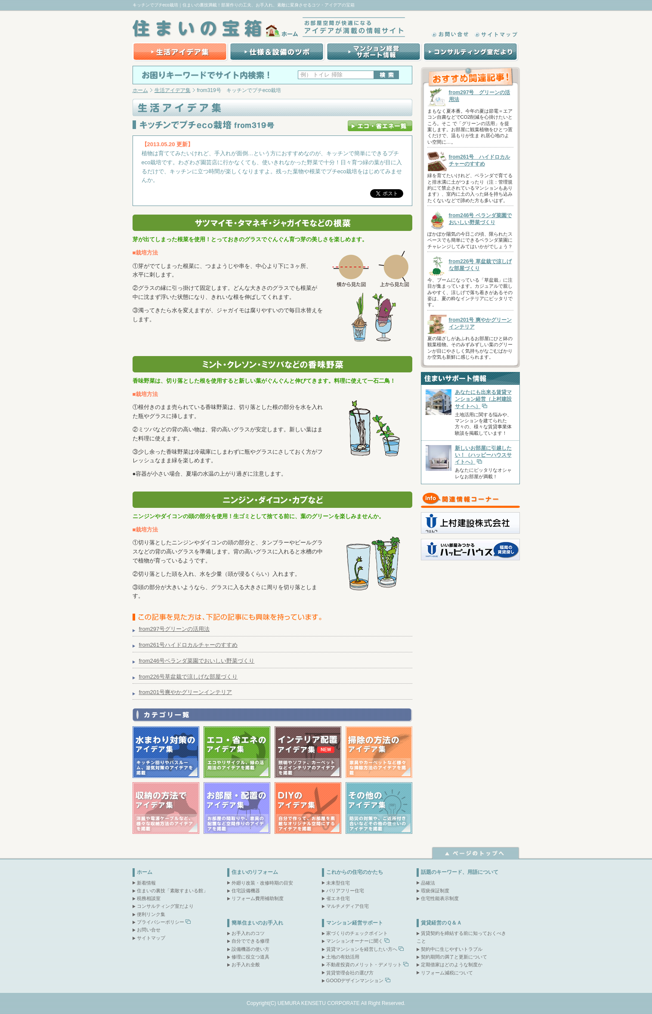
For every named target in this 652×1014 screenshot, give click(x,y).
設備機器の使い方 (250, 949)
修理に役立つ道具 (250, 956)
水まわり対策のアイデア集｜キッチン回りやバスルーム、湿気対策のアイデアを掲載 (166, 752)
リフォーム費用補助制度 (258, 898)
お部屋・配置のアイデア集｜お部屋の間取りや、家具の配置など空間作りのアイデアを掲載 (237, 808)
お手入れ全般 (246, 964)
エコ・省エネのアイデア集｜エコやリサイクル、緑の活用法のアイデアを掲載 (237, 752)
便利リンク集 (151, 914)
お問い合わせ (451, 34)
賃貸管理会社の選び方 (350, 972)
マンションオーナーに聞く (354, 940)
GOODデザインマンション (355, 980)
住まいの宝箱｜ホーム (216, 28)
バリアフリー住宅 (345, 890)
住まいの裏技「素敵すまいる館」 (172, 890)
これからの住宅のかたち (354, 872)
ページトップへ (476, 853)
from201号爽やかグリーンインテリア (185, 692)
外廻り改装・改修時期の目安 (262, 882)
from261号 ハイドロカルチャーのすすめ (479, 160)
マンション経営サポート (354, 923)
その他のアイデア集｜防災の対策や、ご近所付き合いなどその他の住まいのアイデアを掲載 (379, 808)
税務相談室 (149, 898)
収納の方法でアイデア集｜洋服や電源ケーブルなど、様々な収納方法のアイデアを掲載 (166, 808)
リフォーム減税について (447, 972)
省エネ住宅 (338, 898)
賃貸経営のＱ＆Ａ (441, 923)
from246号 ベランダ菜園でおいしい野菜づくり (480, 218)
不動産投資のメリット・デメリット (364, 964)
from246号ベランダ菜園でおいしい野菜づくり (197, 661)
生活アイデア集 (180, 52)
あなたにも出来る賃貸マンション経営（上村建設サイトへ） (483, 399)
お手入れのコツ (248, 933)
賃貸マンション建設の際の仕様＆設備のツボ (276, 52)
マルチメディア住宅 (347, 906)
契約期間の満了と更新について (454, 956)
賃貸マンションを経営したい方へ (361, 949)
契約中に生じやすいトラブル (451, 949)
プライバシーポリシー (160, 922)
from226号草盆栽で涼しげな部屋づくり (188, 676)
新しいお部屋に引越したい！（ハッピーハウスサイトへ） (483, 455)
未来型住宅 (338, 882)
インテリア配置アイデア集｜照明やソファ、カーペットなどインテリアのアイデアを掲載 (308, 752)
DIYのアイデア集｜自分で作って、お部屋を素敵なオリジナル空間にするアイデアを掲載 (308, 808)
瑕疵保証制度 (435, 890)
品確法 (428, 882)
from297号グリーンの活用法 (174, 629)
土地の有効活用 (342, 956)
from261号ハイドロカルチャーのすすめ (188, 645)
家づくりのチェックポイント (357, 933)
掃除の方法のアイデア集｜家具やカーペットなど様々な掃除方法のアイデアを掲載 (379, 752)
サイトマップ (496, 34)
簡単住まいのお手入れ (257, 923)
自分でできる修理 (250, 940)
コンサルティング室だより (470, 52)
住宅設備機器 (246, 890)
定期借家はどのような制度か (451, 964)
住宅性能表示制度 (440, 898)
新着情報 (146, 882)
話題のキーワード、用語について (459, 872)
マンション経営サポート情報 (373, 52)
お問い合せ (149, 929)
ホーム (140, 90)
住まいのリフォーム (255, 872)
